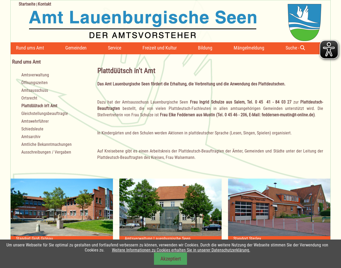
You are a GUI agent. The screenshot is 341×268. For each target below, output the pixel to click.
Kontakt (44, 4)
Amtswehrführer (35, 121)
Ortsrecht (29, 98)
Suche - (295, 48)
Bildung (205, 48)
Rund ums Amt (30, 48)
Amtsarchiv (30, 136)
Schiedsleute (32, 128)
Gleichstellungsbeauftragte (44, 113)
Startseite (27, 4)
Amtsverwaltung (35, 74)
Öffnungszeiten (34, 82)
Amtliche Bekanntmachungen (46, 144)
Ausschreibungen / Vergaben (46, 152)
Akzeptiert (170, 259)
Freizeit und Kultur (160, 48)
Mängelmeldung (249, 48)
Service (114, 48)
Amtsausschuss (34, 90)
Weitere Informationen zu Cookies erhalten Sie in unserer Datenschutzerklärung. (181, 250)
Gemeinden (76, 48)
